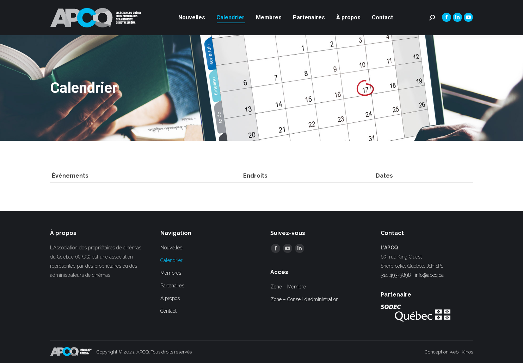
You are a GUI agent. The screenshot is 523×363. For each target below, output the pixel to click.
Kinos (467, 352)
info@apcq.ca (429, 275)
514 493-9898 (396, 275)
